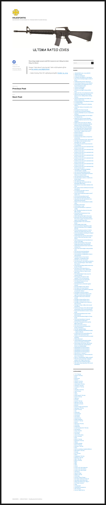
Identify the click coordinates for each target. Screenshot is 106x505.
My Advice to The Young (79, 204)
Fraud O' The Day (78, 409)
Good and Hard (77, 413)
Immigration (77, 426)
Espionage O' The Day (79, 408)
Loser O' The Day (78, 436)
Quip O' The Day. (77, 459)
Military (76, 442)
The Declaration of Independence (81, 252)
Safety (75, 464)
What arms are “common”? (80, 353)
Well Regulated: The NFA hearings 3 (82, 350)
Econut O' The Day (78, 401)
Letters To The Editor (78, 435)
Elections (76, 405)
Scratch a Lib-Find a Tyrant (80, 470)
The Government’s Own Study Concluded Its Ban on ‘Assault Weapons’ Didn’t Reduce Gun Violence (83, 263)
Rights (75, 461)
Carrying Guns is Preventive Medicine (82, 111)
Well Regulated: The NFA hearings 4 (82, 351)
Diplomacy (76, 398)
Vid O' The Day (77, 488)
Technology (77, 476)
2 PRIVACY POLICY (78, 74)
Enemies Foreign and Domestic (81, 406)
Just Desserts (77, 432)
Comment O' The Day (78, 385)
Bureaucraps (77, 378)
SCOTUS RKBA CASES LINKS (80, 224)
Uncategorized (77, 485)
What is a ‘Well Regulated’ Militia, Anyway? (83, 357)
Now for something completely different (83, 449)
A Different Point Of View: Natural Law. (82, 81)
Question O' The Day (78, 457)
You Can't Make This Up (79, 490)
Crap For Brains (77, 391)
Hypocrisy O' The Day (79, 423)
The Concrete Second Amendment (81, 251)
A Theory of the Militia (79, 88)
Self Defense (77, 471)
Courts (75, 388)
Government (77, 415)
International (77, 429)
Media (75, 437)
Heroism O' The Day (78, 420)
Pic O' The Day (77, 453)
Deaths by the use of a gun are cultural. (82, 122)
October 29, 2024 (63, 73)
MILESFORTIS (19, 18)
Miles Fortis (14, 64)
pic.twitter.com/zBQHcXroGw (40, 69)
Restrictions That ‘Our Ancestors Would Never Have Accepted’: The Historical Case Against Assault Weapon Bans (83, 219)
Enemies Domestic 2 (78, 134)
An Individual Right (78, 102)
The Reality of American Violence (81, 292)
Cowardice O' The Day (79, 389)
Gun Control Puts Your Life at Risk (81, 176)
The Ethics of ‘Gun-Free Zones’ (81, 259)
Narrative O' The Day (78, 446)
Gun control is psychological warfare (82, 172)
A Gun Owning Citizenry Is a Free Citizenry (83, 83)
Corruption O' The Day (79, 386)
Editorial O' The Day (78, 402)
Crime (75, 392)
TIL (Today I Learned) (79, 483)
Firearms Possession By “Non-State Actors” (83, 139)
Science (76, 466)
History (76, 422)
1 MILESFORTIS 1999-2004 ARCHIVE (82, 73)
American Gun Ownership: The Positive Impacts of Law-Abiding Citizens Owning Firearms (83, 96)
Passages (76, 452)
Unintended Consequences (80, 487)
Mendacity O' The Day (79, 440)
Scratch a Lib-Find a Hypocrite (81, 467)
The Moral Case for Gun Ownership (81, 279)
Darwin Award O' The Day (79, 395)
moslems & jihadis (78, 443)
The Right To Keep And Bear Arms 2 (82, 300)
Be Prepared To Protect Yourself (81, 110)
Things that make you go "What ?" (81, 481)
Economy (76, 399)
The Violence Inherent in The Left (81, 478)
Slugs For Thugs (77, 473)
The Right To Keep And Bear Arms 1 (82, 299)
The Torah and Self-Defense (80, 324)
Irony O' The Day (78, 430)
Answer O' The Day (78, 375)
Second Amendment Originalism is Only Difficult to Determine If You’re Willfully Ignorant (83, 227)
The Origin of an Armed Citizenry (81, 288)
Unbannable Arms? (78, 339)
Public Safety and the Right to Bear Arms (83, 216)
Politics (76, 454)
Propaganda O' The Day (79, 456)
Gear (75, 411)
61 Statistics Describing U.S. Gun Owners (83, 77)
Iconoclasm (76, 425)
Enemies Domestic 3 (78, 135)
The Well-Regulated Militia (80, 329)
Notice (75, 447)
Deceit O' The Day (78, 396)
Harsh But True (77, 418)
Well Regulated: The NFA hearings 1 (82, 347)
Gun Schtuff (77, 416)
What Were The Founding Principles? (82, 361)
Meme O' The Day (78, 439)
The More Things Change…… (80, 477)
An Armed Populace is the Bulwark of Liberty (83, 101)
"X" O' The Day (77, 374)
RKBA (75, 463)
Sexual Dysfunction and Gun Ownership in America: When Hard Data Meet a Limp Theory (83, 237)
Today (75, 484)
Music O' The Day (78, 444)
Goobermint (77, 412)
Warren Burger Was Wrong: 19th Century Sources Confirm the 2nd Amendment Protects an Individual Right (83, 345)
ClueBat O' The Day (78, 382)
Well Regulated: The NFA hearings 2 (82, 349)
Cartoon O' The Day (78, 381)
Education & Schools (78, 403)
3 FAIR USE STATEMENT (79, 76)
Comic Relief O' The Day (79, 384)
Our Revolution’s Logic (79, 206)
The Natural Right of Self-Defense (81, 286)
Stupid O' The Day (78, 474)
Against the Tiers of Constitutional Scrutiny (83, 93)
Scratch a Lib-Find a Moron (80, 469)
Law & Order (77, 433)
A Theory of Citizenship (79, 87)
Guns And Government (79, 180)
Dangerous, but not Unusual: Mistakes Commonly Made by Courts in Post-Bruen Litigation (83, 120)
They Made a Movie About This (81, 480)
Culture (75, 394)
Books (75, 377)
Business (76, 379)
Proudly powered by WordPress (35, 499)
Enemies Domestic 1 (78, 132)
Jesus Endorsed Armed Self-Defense (82, 197)
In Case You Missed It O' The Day (81, 427)
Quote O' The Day (78, 460)
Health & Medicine (78, 419)
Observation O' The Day (79, 450)
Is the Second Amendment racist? (81, 196)
